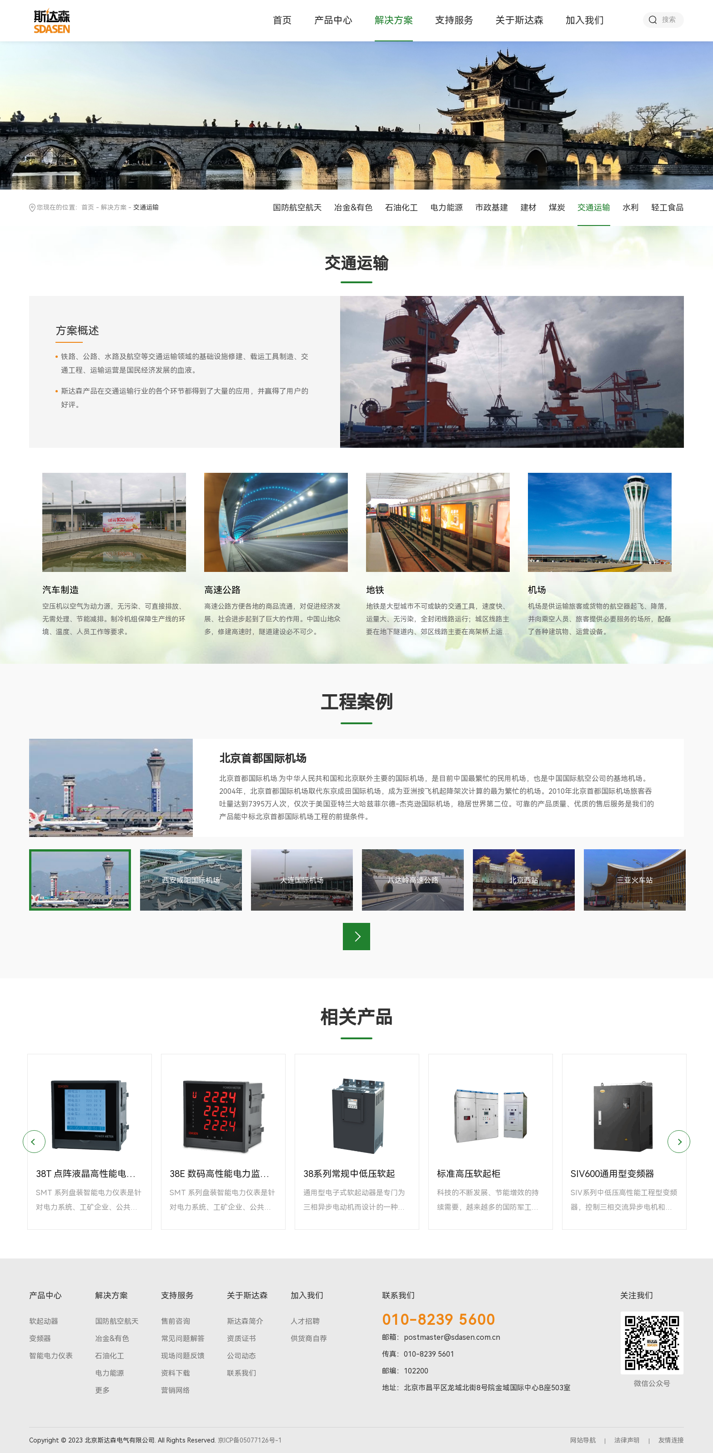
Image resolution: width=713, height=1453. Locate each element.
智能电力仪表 (51, 1356)
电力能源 (446, 207)
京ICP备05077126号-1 (250, 1440)
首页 (282, 20)
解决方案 (394, 20)
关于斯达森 (519, 20)
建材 (528, 207)
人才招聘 (305, 1321)
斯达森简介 (245, 1321)
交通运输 (593, 207)
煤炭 (557, 207)
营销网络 (175, 1390)
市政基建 (491, 207)
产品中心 (333, 20)
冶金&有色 (353, 207)
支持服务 (454, 20)
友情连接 (671, 1440)
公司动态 (241, 1356)
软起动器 (43, 1321)
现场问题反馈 (183, 1356)
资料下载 (175, 1373)
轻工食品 (667, 207)
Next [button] (356, 936)
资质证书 (241, 1338)
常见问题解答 (183, 1338)
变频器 (40, 1338)
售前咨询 (175, 1321)
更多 (102, 1390)
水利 (631, 207)
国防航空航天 (297, 207)
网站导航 (583, 1440)
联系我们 (241, 1373)
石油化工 (401, 207)
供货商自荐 (309, 1338)
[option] (114, 555)
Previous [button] (34, 1141)
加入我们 (585, 20)
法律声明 (627, 1440)
